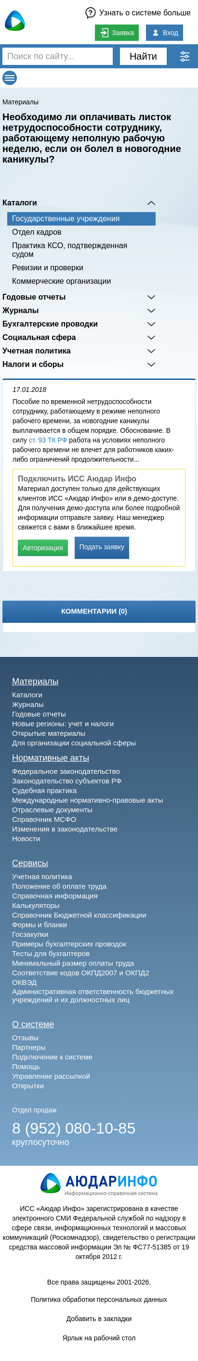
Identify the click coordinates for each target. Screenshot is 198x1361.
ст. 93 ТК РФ (48, 440)
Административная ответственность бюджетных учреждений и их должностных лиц (93, 995)
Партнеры (29, 1047)
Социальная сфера (39, 337)
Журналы (20, 310)
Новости (26, 838)
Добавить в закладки (99, 1319)
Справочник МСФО (44, 819)
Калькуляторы (36, 905)
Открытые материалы (48, 733)
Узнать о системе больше (145, 13)
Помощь (26, 1066)
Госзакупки (30, 934)
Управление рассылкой (51, 1076)
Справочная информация (55, 896)
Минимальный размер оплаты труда (73, 963)
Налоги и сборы (33, 364)
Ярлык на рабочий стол (99, 1338)
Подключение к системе (52, 1057)
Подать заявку (101, 547)
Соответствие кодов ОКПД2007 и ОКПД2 (80, 973)
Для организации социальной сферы (74, 743)
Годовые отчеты (34, 297)
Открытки (28, 1086)
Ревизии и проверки (47, 268)
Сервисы (30, 863)
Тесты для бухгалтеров (51, 953)
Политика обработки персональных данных (99, 1299)
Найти (143, 56)
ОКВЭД (24, 982)
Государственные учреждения (65, 218)
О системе (33, 1024)
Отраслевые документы (52, 810)
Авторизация (43, 548)
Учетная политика (36, 351)
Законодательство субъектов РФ (66, 781)
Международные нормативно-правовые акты (87, 800)
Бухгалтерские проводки (50, 324)
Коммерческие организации (61, 281)
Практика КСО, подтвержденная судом (69, 249)
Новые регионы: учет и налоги (63, 723)
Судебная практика (44, 790)
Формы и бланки (39, 924)
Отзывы (25, 1037)
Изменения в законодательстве (65, 829)
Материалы (20, 102)
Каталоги (19, 203)
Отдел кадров (37, 232)
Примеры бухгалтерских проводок (69, 944)
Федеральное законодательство (66, 771)
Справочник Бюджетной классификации (79, 915)
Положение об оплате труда (59, 886)
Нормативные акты (50, 758)
